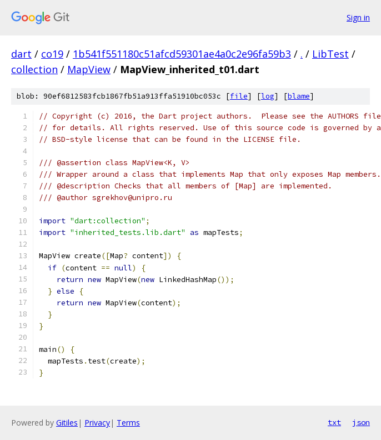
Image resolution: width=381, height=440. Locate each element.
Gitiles (67, 422)
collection (34, 69)
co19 (52, 53)
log (267, 96)
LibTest (330, 53)
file (239, 96)
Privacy (97, 422)
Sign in (358, 17)
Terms (128, 422)
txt (334, 422)
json (361, 422)
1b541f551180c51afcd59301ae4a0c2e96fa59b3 (182, 53)
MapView (89, 69)
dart (21, 53)
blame (299, 96)
